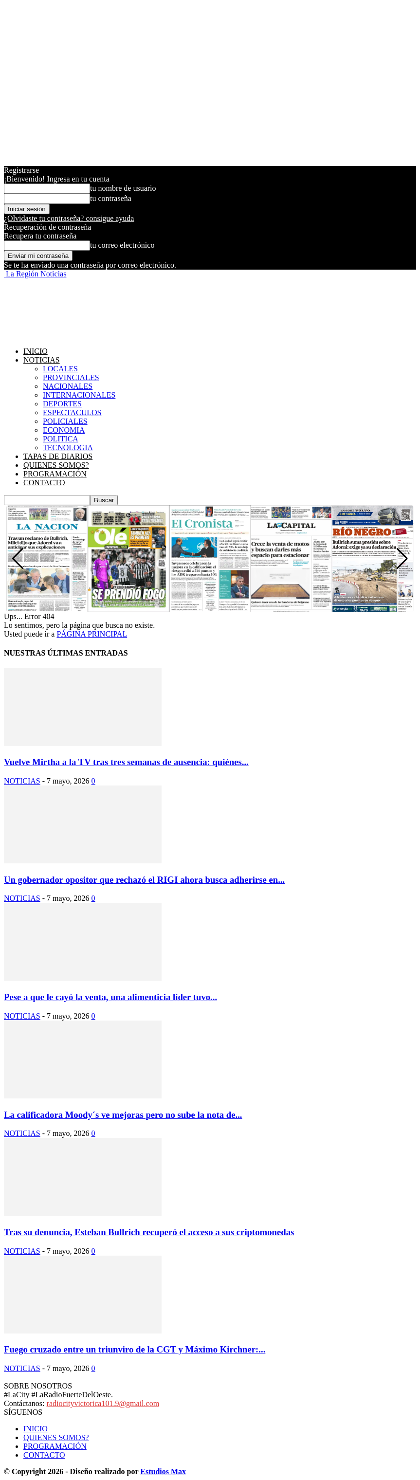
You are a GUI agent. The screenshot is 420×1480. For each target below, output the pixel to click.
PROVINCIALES (71, 377)
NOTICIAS (41, 360)
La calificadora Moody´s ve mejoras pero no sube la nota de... (123, 1115)
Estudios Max (163, 1471)
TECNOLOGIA (68, 447)
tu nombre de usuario (123, 188)
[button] (402, 558)
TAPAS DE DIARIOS (57, 456)
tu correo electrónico (122, 245)
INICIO (35, 351)
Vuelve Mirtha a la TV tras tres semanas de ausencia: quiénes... (126, 762)
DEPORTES (62, 404)
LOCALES (60, 369)
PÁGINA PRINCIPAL (91, 634)
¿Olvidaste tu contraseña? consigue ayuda (69, 218)
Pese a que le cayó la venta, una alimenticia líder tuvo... (110, 997)
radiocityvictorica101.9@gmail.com (103, 1403)
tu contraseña (110, 198)
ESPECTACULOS (72, 412)
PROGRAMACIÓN (55, 474)
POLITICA (60, 439)
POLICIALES (65, 421)
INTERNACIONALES (79, 395)
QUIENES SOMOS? (56, 465)
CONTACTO (44, 482)
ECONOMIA (64, 430)
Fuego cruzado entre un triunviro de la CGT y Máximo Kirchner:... (134, 1349)
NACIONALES (67, 386)
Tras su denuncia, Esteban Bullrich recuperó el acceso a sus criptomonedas (149, 1232)
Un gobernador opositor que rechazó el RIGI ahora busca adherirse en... (144, 880)
